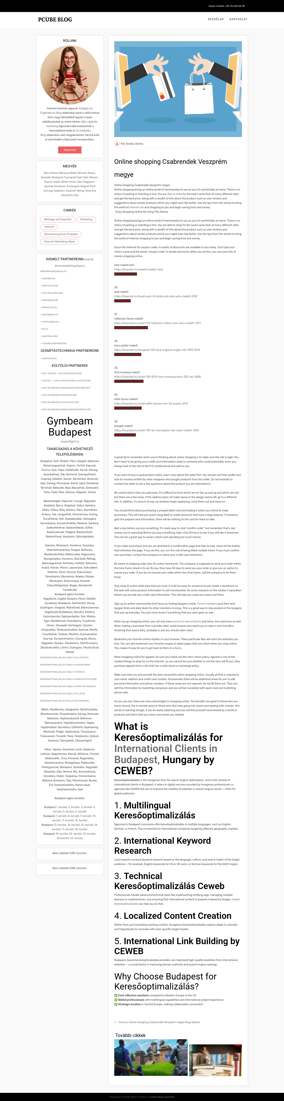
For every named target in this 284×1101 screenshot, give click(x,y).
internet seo (136, 207)
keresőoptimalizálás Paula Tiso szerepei (64, 700)
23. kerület (76, 838)
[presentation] (236, 1058)
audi (122, 300)
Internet (49, 226)
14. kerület (73, 825)
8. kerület (73, 816)
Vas (94, 190)
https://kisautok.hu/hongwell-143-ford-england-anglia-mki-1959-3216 (157, 350)
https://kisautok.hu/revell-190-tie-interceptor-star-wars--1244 (156, 430)
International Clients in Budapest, (165, 754)
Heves (73, 181)
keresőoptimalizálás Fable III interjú (62, 672)
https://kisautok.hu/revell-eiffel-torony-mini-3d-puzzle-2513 (151, 403)
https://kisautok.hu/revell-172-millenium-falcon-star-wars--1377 (157, 323)
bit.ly (45, 329)
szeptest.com (50, 285)
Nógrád (85, 186)
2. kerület (73, 807)
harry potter (127, 354)
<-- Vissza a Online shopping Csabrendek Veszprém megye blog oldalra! (157, 1022)
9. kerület (85, 816)
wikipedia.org (50, 336)
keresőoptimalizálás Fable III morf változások (68, 686)
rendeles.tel (50, 307)
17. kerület (68, 829)
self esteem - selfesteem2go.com (62, 373)
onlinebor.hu (50, 314)
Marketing (86, 219)
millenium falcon (131, 327)
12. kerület (81, 820)
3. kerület (86, 807)
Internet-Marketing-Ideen (59, 241)
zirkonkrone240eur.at (53, 271)
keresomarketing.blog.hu (70, 265)
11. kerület (68, 820)
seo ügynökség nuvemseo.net (59, 395)
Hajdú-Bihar (61, 181)
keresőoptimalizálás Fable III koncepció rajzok (68, 679)
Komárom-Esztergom (67, 186)
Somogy (49, 190)
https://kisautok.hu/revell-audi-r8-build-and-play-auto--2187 (156, 296)
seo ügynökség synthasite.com (60, 402)
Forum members (207, 603)
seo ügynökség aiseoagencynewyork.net (66, 388)
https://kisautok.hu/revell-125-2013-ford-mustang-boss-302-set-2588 (157, 376)
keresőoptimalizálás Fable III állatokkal (64, 657)
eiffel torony (128, 408)
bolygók (125, 434)
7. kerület (61, 816)
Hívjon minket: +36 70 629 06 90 (226, 6)
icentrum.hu (49, 358)
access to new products (187, 621)
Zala (75, 195)
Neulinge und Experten (58, 219)
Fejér (79, 177)
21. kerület (89, 833)
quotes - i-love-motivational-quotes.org (66, 380)
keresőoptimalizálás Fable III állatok (62, 693)
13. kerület (60, 825)
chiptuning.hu (50, 322)
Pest (92, 186)
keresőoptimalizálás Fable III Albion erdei (65, 664)
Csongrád (70, 177)
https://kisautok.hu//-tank (138, 269)
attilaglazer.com (52, 293)
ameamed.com (50, 300)
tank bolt (125, 274)
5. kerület (68, 811)
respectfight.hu (70, 441)
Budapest (58, 177)
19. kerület (62, 833)
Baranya (64, 173)
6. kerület (80, 811)
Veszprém (67, 195)
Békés (74, 173)
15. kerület (87, 825)
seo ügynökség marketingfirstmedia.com (66, 409)
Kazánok (88, 259)
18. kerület (81, 829)
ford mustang (128, 381)
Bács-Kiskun (51, 173)
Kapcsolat (239, 19)
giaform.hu (48, 278)
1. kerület (61, 807)
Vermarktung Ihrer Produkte (61, 234)
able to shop (174, 194)
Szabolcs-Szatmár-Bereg (69, 190)
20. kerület (75, 833)
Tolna (88, 190)
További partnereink (54, 343)
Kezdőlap (216, 19)
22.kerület (63, 838)
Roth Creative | (153, 1097)
